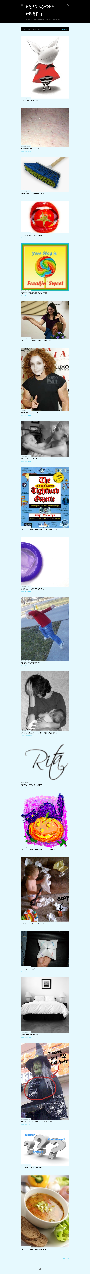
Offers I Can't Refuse (32, 969)
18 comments (28, 787)
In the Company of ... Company (36, 340)
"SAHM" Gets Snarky (31, 785)
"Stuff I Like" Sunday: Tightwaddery (39, 529)
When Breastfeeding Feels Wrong (39, 733)
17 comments (28, 151)
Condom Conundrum (32, 589)
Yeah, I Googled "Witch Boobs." (37, 1121)
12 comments (28, 196)
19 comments (28, 103)
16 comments (28, 591)
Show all (65, 29)
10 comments (28, 237)
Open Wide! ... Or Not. (31, 235)
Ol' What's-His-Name (31, 1167)
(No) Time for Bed (30, 1034)
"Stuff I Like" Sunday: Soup (34, 1249)
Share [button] (22, 103)
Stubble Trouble (30, 148)
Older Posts (64, 1258)
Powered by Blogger (45, 1269)
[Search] (68, 4)
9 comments (28, 1251)
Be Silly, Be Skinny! (30, 663)
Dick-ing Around (30, 100)
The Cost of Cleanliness (34, 923)
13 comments (28, 461)
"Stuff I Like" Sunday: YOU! (34, 293)
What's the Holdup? (31, 458)
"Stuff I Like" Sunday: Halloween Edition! (42, 849)
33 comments (28, 735)
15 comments (28, 295)
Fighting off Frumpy (40, 10)
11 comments (28, 852)
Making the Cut (29, 412)
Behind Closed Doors (32, 193)
